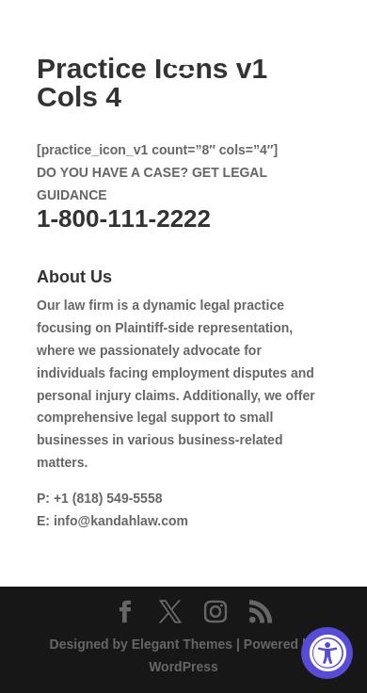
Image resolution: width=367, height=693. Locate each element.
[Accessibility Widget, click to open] (327, 653)
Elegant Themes (182, 644)
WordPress (183, 666)
